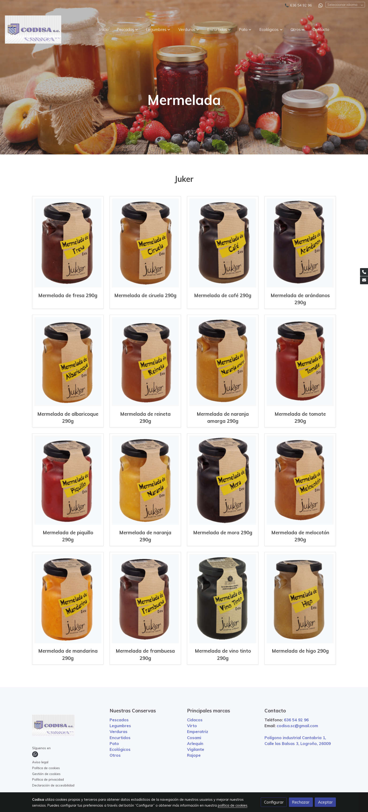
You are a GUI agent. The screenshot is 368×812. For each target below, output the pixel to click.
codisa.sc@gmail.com (297, 725)
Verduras (118, 731)
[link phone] (364, 272)
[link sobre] (68, 726)
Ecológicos (120, 749)
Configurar (274, 802)
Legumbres (120, 725)
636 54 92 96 (301, 5)
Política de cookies (46, 768)
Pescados (119, 719)
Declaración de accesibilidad (53, 785)
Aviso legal (40, 762)
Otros (115, 755)
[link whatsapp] (320, 5)
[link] (33, 29)
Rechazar (301, 802)
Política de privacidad (48, 779)
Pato (114, 743)
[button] (127, 29)
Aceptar (325, 802)
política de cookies (232, 805)
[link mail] (364, 280)
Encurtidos (120, 737)
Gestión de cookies (46, 774)
